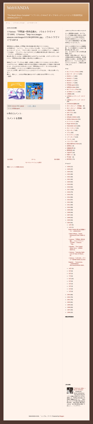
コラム (69, 132)
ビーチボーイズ (32, 23)
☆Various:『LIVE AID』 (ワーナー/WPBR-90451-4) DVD (77, 258)
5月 (70, 281)
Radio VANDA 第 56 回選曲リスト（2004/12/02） (77, 230)
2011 (68, 204)
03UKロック (70, 76)
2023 (68, 174)
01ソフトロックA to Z (73, 71)
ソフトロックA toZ (18, 23)
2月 (70, 289)
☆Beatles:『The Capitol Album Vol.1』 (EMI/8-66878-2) (75, 248)
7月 (70, 276)
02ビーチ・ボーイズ (73, 74)
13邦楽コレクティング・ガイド (76, 100)
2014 (68, 197)
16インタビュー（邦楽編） (75, 108)
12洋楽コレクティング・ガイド (76, 96)
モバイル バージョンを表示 (33, 162)
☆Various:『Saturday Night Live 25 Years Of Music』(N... (76, 253)
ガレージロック (71, 128)
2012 (68, 202)
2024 (68, 171)
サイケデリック (71, 134)
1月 (70, 291)
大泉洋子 (69, 152)
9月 (70, 271)
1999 (68, 304)
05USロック (70, 80)
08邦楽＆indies (71, 87)
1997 (68, 310)
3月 (70, 286)
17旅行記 (69, 110)
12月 (70, 225)
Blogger (61, 416)
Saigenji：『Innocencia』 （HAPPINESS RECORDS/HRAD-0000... (76, 263)
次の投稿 (10, 159)
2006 (68, 217)
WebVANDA (18, 7)
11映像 (69, 94)
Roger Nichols (71, 123)
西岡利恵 (69, 150)
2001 (68, 299)
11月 (70, 227)
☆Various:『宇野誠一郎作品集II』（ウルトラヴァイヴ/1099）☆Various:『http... (76, 242)
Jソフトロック (71, 121)
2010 (68, 207)
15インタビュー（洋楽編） (75, 106)
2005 (68, 220)
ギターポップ (71, 130)
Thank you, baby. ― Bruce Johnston (80, 388)
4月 (70, 283)
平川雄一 (69, 157)
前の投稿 (57, 159)
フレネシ (69, 139)
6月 (70, 278)
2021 (68, 179)
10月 (70, 268)
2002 (68, 297)
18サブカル (70, 112)
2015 (68, 194)
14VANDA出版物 (72, 103)
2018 (68, 187)
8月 (70, 273)
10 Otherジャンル (72, 91)
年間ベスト (70, 154)
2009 (68, 210)
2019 (68, 184)
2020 (68, 182)
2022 (68, 176)
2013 (68, 199)
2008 (68, 212)
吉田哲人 (69, 146)
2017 (68, 189)
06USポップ (70, 83)
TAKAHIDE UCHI (72, 126)
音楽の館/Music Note (73, 143)
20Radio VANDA (71, 117)
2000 (68, 302)
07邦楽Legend (16, 108)
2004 (68, 222)
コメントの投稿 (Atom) (17, 167)
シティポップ (71, 137)
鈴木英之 (69, 159)
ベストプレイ (71, 141)
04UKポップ (70, 78)
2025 (68, 169)
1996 (68, 312)
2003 (68, 294)
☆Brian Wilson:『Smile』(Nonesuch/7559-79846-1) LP (76, 235)
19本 (68, 114)
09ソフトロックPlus (73, 89)
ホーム (8, 23)
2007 (68, 215)
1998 (68, 307)
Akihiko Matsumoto (72, 119)
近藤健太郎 (70, 148)
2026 (68, 166)
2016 (68, 192)
